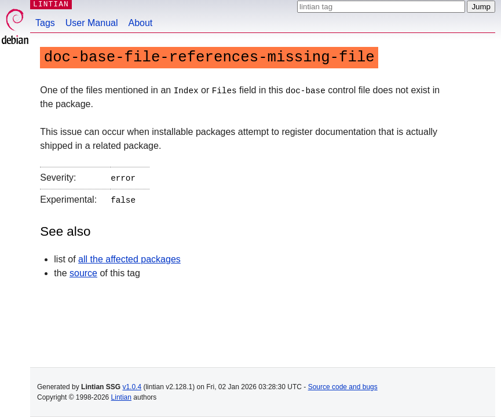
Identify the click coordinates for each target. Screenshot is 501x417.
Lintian (121, 397)
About (141, 23)
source (83, 271)
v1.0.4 (131, 387)
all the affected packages (129, 257)
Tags (45, 23)
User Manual (91, 23)
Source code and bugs (343, 387)
